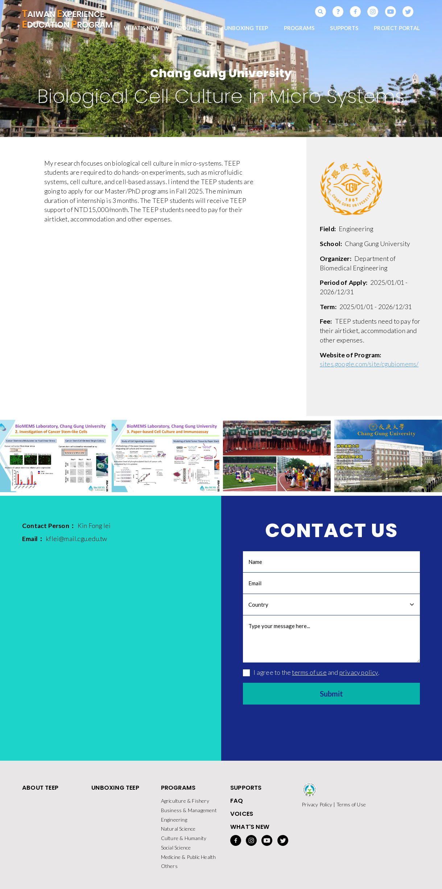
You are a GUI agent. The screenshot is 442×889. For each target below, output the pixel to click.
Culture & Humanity (184, 840)
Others (169, 868)
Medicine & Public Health (188, 859)
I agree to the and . (311, 673)
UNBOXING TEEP (246, 29)
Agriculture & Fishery (185, 802)
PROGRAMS (299, 29)
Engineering (174, 821)
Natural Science (178, 831)
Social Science (176, 850)
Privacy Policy (317, 806)
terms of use (309, 673)
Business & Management (189, 812)
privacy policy (358, 673)
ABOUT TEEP (191, 29)
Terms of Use (351, 806)
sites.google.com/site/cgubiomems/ (369, 365)
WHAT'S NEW (141, 29)
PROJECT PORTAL (397, 29)
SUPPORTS (344, 29)
